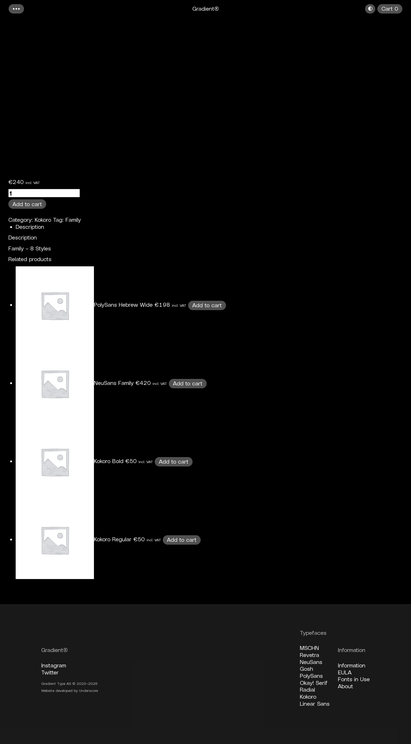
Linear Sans (315, 703)
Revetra (309, 654)
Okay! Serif (313, 682)
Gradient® (205, 8)
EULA (345, 672)
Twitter (50, 672)
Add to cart (27, 203)
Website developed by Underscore (69, 690)
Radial (307, 689)
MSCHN (309, 647)
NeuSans (311, 661)
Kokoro (43, 219)
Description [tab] (30, 226)
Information (351, 665)
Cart (390, 8)
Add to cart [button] (207, 305)
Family (73, 219)
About (345, 685)
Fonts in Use (354, 678)
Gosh (306, 668)
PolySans (311, 675)
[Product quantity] (44, 193)
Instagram (53, 665)
